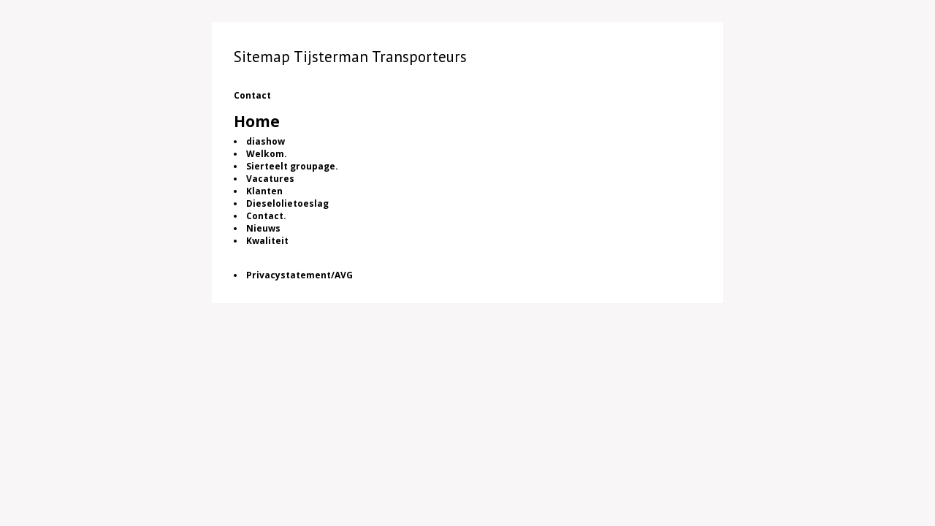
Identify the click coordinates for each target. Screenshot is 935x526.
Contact (252, 95)
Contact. (266, 216)
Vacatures (270, 178)
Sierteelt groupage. (292, 166)
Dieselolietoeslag (287, 203)
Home (257, 121)
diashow (265, 141)
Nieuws (263, 228)
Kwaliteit (267, 241)
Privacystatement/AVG (299, 275)
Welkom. (266, 154)
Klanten (264, 191)
